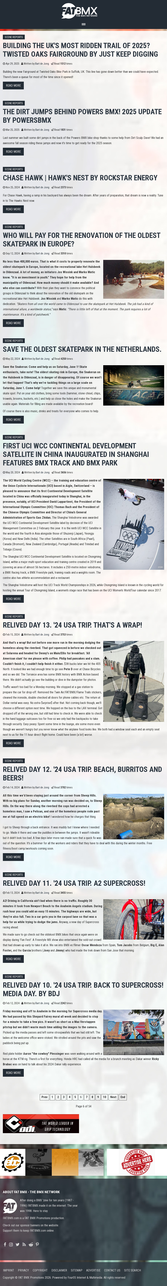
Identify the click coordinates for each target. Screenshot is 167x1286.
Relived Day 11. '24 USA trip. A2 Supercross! (74, 883)
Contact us (112, 1270)
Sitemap (76, 1270)
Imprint (8, 1270)
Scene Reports (14, 37)
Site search (132, 1270)
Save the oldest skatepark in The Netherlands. (82, 349)
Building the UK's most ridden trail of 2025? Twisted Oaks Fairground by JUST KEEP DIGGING (80, 49)
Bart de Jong (42, 63)
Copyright (40, 1270)
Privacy (23, 1270)
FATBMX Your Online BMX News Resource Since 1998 (83, 10)
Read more (13, 85)
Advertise (93, 1270)
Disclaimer (59, 1270)
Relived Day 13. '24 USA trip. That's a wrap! (72, 625)
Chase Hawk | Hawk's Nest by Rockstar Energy (80, 178)
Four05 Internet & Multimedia (85, 1277)
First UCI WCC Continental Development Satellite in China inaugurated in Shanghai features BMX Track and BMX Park (76, 454)
